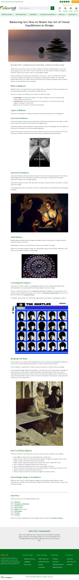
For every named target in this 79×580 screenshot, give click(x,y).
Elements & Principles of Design (55, 65)
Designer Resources (29, 65)
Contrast (17, 515)
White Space (18, 511)
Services (76, 11)
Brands (70, 11)
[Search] (52, 8)
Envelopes (65, 11)
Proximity (17, 513)
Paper (59, 11)
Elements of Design (57, 518)
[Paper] (59, 8)
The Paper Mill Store (18, 1)
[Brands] (70, 8)
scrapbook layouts (29, 295)
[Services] (76, 8)
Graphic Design (40, 65)
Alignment (17, 502)
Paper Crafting (42, 555)
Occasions (69, 555)
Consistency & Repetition (22, 504)
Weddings (54, 555)
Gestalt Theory (19, 505)
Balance (17, 509)
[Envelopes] (65, 8)
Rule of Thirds (18, 507)
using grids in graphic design (51, 293)
